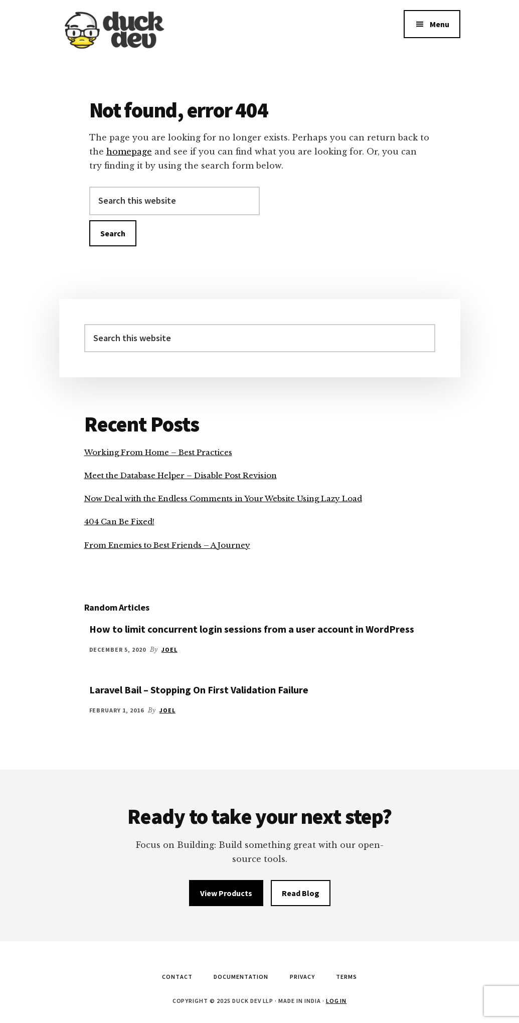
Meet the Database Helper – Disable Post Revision (180, 475)
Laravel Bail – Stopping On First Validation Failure (198, 689)
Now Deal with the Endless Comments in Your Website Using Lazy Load (223, 498)
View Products (226, 893)
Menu (439, 24)
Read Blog (300, 893)
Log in (336, 1000)
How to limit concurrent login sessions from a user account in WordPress (251, 629)
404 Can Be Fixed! (119, 521)
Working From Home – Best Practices (158, 452)
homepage (129, 152)
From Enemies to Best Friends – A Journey (167, 545)
